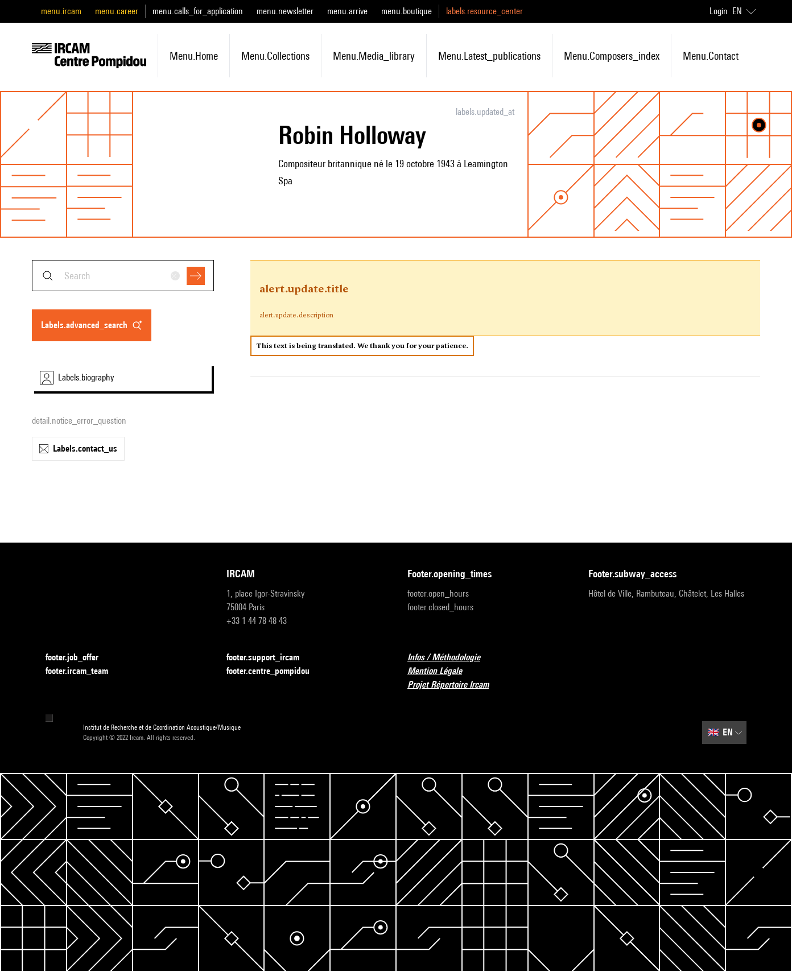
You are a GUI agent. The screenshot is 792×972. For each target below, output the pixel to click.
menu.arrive (347, 11)
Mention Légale (441, 671)
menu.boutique (406, 11)
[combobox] (123, 275)
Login (719, 11)
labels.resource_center (484, 11)
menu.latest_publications (489, 55)
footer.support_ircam (269, 658)
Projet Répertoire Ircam (454, 685)
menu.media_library (374, 55)
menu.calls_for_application (197, 11)
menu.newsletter (285, 11)
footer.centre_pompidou (274, 671)
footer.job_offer (79, 658)
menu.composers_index (611, 55)
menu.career (116, 11)
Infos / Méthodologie (450, 658)
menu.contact (711, 55)
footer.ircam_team (84, 671)
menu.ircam (61, 11)
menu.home (194, 55)
